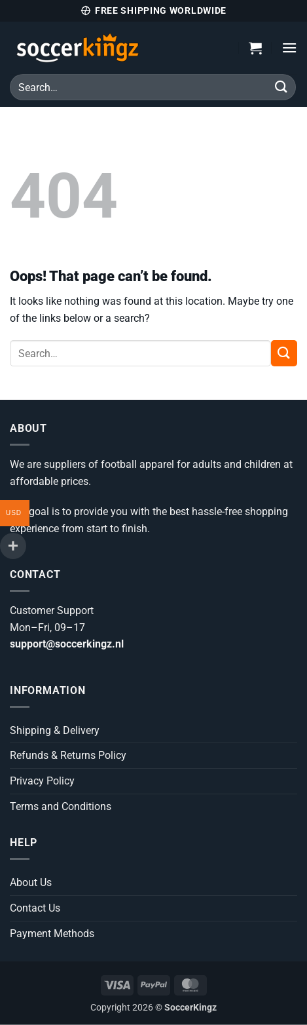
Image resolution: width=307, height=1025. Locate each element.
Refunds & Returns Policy (68, 755)
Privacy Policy (42, 781)
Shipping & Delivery (54, 730)
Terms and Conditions (60, 806)
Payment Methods (52, 933)
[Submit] (281, 87)
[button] (255, 47)
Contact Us (35, 908)
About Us (31, 882)
